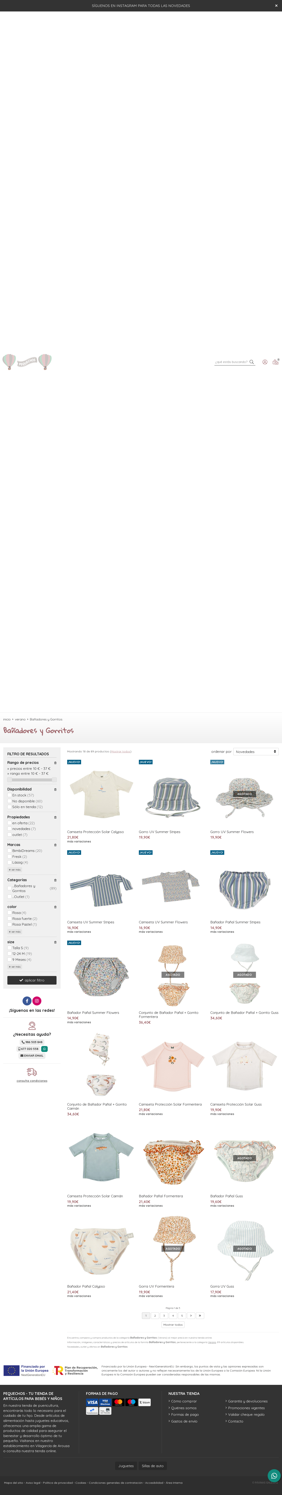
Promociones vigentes (246, 1408)
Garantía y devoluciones (248, 1401)
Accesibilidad (154, 1483)
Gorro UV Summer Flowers (232, 832)
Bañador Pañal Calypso (86, 1286)
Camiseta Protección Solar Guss (236, 1104)
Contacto (235, 1421)
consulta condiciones (32, 1081)
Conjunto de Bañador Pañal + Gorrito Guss (244, 1012)
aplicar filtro (34, 980)
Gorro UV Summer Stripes (159, 832)
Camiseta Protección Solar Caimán (95, 1196)
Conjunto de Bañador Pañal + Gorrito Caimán (97, 1106)
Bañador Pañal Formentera (161, 1196)
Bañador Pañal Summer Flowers (93, 1012)
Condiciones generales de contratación (116, 1483)
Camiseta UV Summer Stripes (90, 922)
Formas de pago (185, 1414)
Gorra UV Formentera (156, 1286)
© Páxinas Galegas (265, 1482)
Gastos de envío (184, 1421)
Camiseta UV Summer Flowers (163, 922)
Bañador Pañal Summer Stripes (235, 922)
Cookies (80, 1483)
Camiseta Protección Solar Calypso (95, 832)
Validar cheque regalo (246, 1414)
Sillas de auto (153, 1465)
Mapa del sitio (13, 1483)
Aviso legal (33, 1483)
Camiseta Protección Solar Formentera (170, 1104)
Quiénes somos (184, 1408)
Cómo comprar (184, 1401)
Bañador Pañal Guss (226, 1196)
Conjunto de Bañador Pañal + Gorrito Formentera (168, 1014)
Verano (212, 1342)
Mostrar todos (120, 751)
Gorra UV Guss (222, 1286)
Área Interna (174, 1483)
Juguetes (126, 1465)
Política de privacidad (58, 1483)
